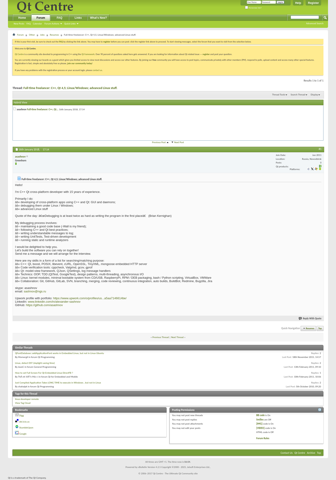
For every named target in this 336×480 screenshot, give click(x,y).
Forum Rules (262, 438)
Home (22, 17)
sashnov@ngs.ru (35, 291)
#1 (320, 149)
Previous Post (159, 142)
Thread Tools (278, 94)
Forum (40, 17)
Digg (21, 415)
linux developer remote (27, 399)
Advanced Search (314, 23)
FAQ (28, 23)
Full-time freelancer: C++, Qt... (43, 109)
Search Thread (298, 94)
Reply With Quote (310, 318)
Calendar (37, 23)
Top (320, 328)
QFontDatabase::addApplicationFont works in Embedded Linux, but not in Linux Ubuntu (59, 353)
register (206, 54)
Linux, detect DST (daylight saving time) (35, 363)
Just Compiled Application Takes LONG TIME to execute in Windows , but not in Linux (58, 382)
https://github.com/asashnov (44, 305)
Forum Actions (51, 23)
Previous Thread (160, 337)
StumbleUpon (26, 427)
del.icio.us (24, 421)
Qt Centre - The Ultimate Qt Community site (175, 473)
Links (78, 17)
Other (32, 34)
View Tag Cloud (23, 402)
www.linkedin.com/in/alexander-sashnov (54, 301)
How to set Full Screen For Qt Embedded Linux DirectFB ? (44, 372)
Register (313, 3)
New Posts (19, 23)
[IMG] (259, 423)
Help (298, 3)
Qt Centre (19, 54)
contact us (97, 70)
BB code (260, 415)
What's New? (98, 17)
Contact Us (287, 452)
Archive (311, 452)
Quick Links (70, 23)
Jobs (42, 34)
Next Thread (177, 337)
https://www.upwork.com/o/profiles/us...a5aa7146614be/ (90, 298)
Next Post (179, 142)
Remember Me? (253, 8)
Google (23, 433)
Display (314, 94)
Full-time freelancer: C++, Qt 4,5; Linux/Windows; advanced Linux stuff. (70, 88)
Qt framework (88, 54)
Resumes (54, 34)
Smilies (260, 419)
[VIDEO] (260, 428)
